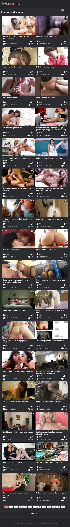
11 (53, 507)
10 (49, 507)
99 (58, 507)
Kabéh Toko (35, 514)
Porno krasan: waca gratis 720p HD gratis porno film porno (33, 523)
